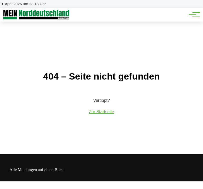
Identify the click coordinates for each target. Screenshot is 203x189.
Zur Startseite (101, 111)
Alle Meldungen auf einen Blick (36, 169)
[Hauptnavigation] (192, 14)
